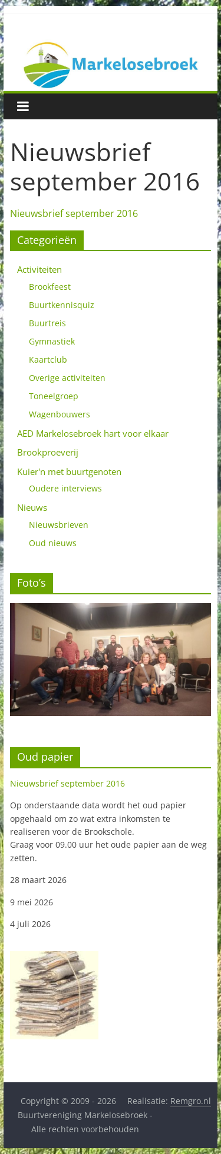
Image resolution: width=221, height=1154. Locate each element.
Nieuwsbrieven (58, 524)
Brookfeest (50, 286)
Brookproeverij (47, 452)
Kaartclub (48, 359)
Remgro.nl (190, 1100)
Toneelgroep (53, 396)
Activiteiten (39, 269)
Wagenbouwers (59, 414)
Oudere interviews (65, 488)
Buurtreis (47, 323)
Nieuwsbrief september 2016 (74, 213)
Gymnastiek (52, 341)
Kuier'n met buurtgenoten (69, 471)
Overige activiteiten (67, 377)
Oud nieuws (53, 542)
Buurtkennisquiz (61, 304)
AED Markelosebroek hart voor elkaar (93, 433)
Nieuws (32, 507)
